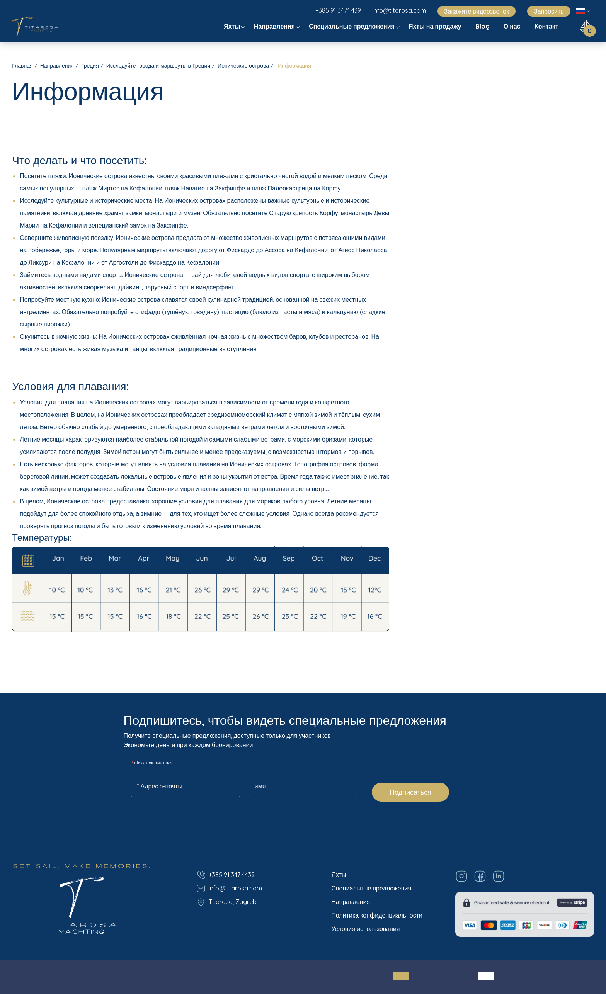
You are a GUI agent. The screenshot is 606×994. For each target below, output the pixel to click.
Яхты (233, 26)
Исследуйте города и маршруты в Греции (158, 65)
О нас (513, 26)
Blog (483, 26)
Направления (275, 26)
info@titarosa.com (399, 10)
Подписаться (410, 792)
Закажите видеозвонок (476, 11)
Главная (22, 65)
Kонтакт (547, 26)
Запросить (549, 11)
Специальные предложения (352, 26)
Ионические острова (243, 65)
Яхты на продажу (436, 26)
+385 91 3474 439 (338, 10)
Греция (90, 65)
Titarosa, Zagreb (226, 902)
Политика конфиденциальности (376, 915)
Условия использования (365, 929)
